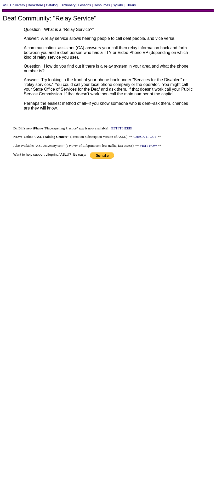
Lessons (84, 5)
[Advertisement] (51, 214)
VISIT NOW (148, 146)
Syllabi (118, 5)
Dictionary (68, 5)
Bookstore (35, 5)
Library (131, 5)
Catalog (52, 5)
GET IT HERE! (122, 128)
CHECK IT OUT (145, 137)
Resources (102, 5)
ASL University (14, 5)
